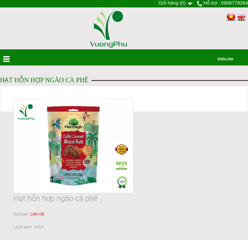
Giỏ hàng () (172, 2)
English (225, 59)
